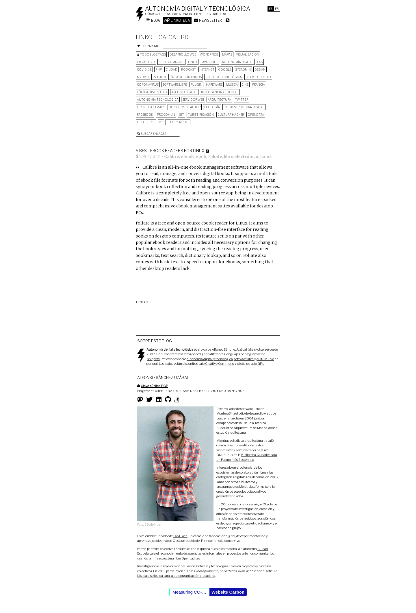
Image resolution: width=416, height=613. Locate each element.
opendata (256, 114)
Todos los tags (151, 54)
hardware (214, 84)
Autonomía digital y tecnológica (197, 8)
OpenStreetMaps (151, 107)
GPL (260, 364)
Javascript (209, 62)
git (181, 114)
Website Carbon (227, 592)
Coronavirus (148, 84)
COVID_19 (144, 69)
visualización (247, 54)
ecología (212, 107)
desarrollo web (183, 54)
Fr (277, 8)
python (159, 77)
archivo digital (184, 92)
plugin (196, 84)
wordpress (209, 54)
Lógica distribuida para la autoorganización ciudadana (176, 576)
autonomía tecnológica (158, 99)
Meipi (243, 487)
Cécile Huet (152, 524)
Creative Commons (219, 364)
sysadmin (243, 69)
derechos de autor (184, 107)
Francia (258, 84)
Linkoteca (177, 20)
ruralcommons (171, 62)
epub (201, 156)
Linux (192, 62)
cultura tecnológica (223, 77)
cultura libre (265, 359)
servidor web (193, 99)
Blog (153, 20)
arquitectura (219, 99)
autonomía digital (237, 62)
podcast (188, 69)
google (224, 69)
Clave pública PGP (154, 386)
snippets (153, 359)
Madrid (143, 77)
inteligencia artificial (219, 92)
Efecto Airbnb (178, 122)
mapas (227, 54)
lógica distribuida (152, 92)
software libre (174, 84)
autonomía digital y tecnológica (210, 359)
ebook (187, 156)
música (232, 84)
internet (207, 69)
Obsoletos (146, 122)
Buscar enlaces (151, 133)
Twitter (241, 99)
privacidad (146, 62)
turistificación (201, 114)
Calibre (171, 156)
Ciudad (171, 69)
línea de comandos (186, 77)
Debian (260, 69)
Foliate (215, 156)
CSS (260, 62)
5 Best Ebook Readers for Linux (170, 150)
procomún (166, 114)
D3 (161, 122)
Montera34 (224, 413)
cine (245, 84)
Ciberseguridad (258, 77)
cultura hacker (231, 114)
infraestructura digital (244, 107)
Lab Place (180, 536)
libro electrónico (241, 156)
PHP (158, 69)
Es (270, 8)
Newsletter (208, 20)
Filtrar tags (149, 46)
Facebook (145, 114)
